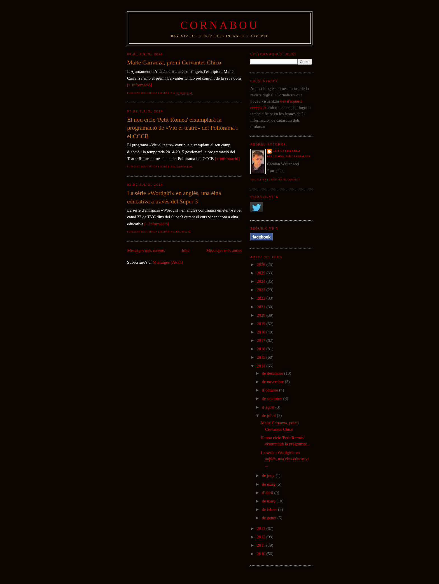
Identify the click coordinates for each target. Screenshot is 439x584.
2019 (261, 323)
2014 (261, 366)
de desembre (273, 373)
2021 (261, 307)
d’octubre (270, 390)
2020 (261, 315)
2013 (261, 528)
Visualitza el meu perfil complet (275, 180)
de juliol (269, 415)
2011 (261, 545)
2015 (261, 357)
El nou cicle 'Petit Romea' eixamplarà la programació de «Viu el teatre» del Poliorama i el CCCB (182, 128)
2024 (261, 281)
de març (269, 501)
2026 (261, 264)
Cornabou (219, 25)
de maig (269, 484)
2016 (261, 349)
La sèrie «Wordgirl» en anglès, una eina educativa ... (285, 458)
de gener (269, 518)
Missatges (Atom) (168, 262)
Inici (186, 250)
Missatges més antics (224, 250)
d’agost (268, 407)
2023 (261, 290)
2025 (261, 273)
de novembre (273, 381)
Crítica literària (286, 151)
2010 (261, 553)
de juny (268, 475)
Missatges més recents (146, 250)
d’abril (268, 492)
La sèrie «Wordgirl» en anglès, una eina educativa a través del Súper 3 (174, 197)
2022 (261, 298)
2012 (261, 537)
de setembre (272, 398)
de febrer (270, 509)
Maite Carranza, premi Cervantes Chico (174, 62)
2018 (261, 332)
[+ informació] (139, 85)
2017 (261, 340)
